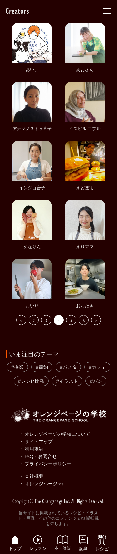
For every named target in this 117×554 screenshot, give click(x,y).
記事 (83, 543)
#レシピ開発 (31, 381)
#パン (96, 381)
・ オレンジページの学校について (54, 433)
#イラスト (67, 381)
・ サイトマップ (36, 441)
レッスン (37, 543)
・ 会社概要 (31, 476)
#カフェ (97, 367)
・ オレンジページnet (41, 483)
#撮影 (17, 367)
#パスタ (68, 367)
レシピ (101, 543)
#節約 (42, 367)
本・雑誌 (62, 542)
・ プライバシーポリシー (45, 463)
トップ (15, 543)
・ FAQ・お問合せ (38, 456)
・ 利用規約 (31, 448)
